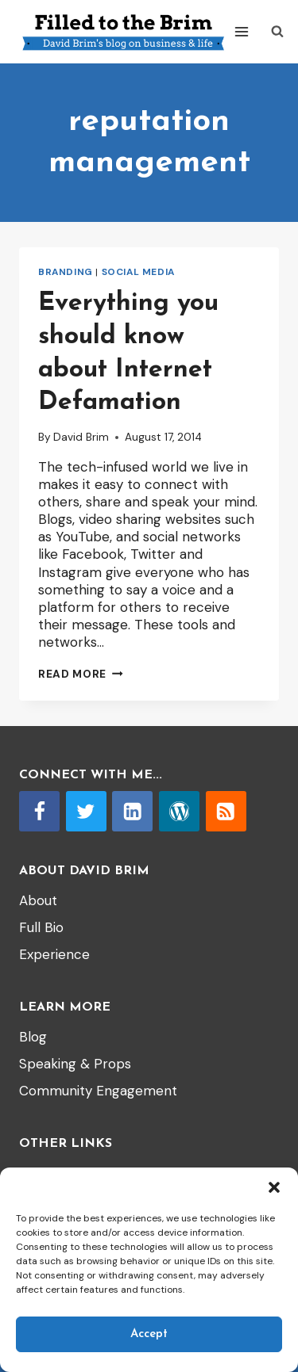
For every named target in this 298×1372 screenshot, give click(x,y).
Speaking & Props (75, 1063)
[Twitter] (86, 811)
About (38, 900)
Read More (80, 674)
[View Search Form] (277, 31)
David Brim (81, 437)
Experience (54, 954)
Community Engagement (98, 1090)
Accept (149, 1334)
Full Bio (41, 927)
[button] (274, 1187)
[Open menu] (242, 31)
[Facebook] (39, 811)
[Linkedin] (132, 811)
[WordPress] (179, 811)
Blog (33, 1036)
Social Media (138, 272)
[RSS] (226, 811)
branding (65, 272)
